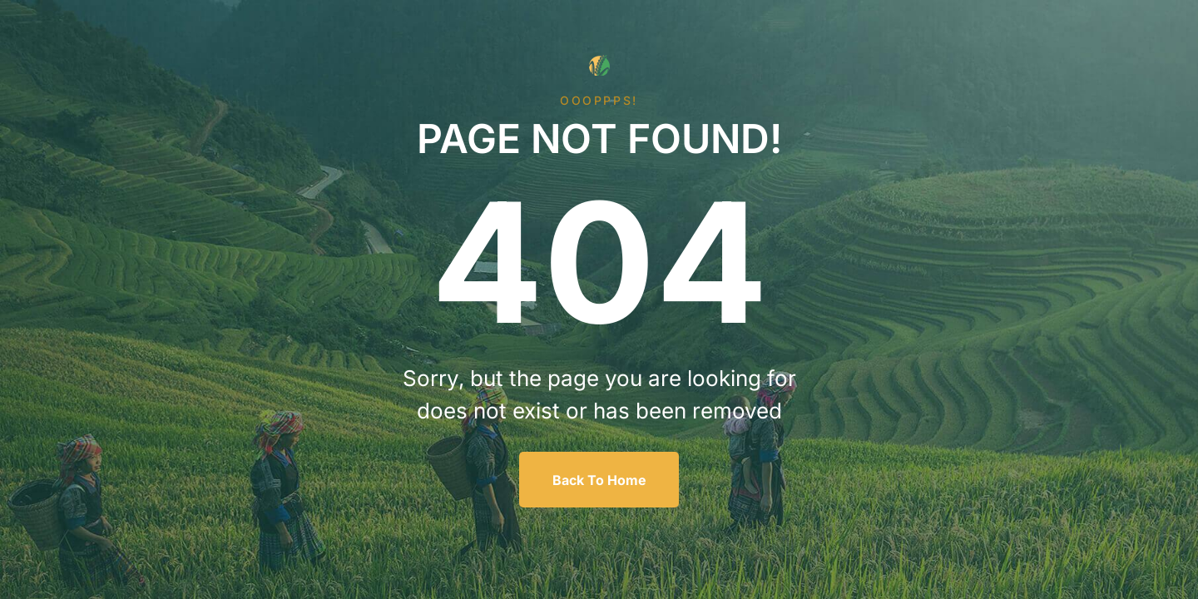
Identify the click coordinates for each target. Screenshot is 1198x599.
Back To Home (599, 480)
